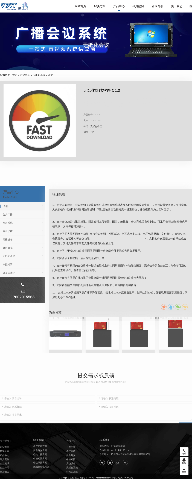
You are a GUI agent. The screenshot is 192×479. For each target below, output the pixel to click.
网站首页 (80, 6)
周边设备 (23, 286)
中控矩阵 (23, 311)
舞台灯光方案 (40, 463)
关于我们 (176, 6)
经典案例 (138, 6)
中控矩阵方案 (40, 471)
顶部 (184, 471)
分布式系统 (23, 320)
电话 (184, 452)
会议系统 (70, 465)
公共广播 (23, 261)
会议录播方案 (40, 475)
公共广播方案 (40, 467)
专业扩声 (23, 278)
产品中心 (119, 6)
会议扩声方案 (40, 459)
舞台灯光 (23, 295)
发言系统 (23, 270)
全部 (23, 253)
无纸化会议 (39, 75)
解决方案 (99, 6)
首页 (14, 75)
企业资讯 (157, 6)
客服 (184, 461)
